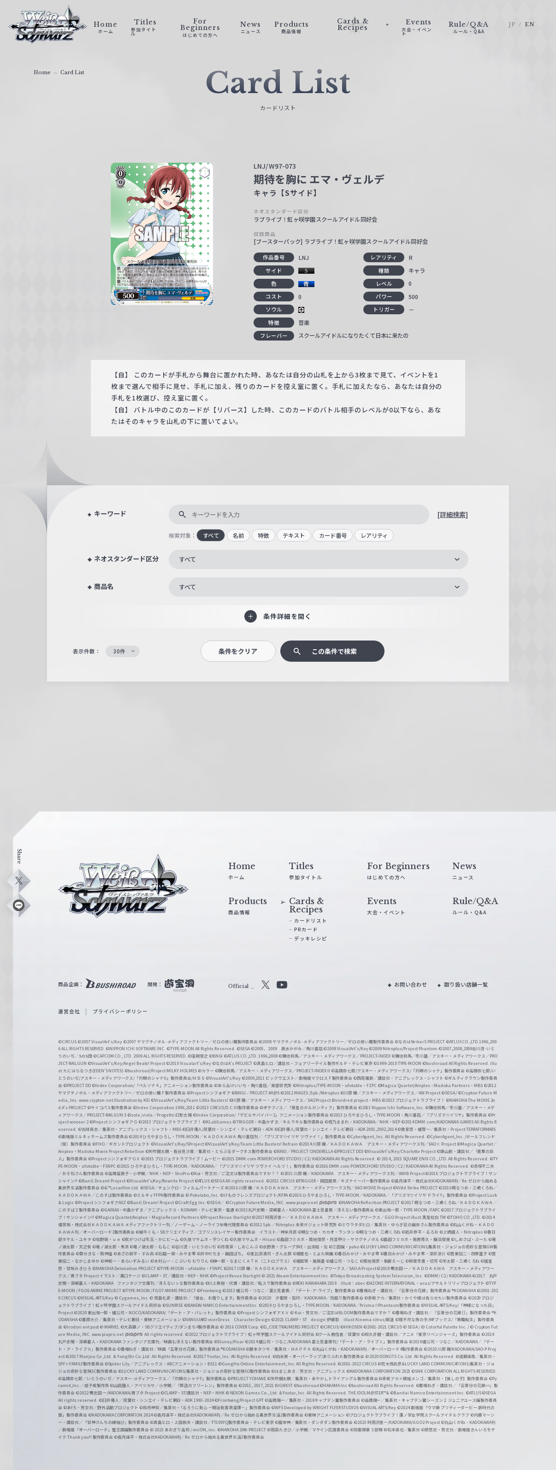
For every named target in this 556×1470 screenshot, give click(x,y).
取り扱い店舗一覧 (466, 984)
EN (530, 24)
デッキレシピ (310, 938)
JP (512, 24)
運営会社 (69, 1011)
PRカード (306, 929)
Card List (72, 73)
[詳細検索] (453, 514)
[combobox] (318, 559)
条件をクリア (238, 651)
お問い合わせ (410, 984)
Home (42, 73)
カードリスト (310, 920)
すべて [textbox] (187, 559)
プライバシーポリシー (120, 1011)
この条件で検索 (334, 651)
